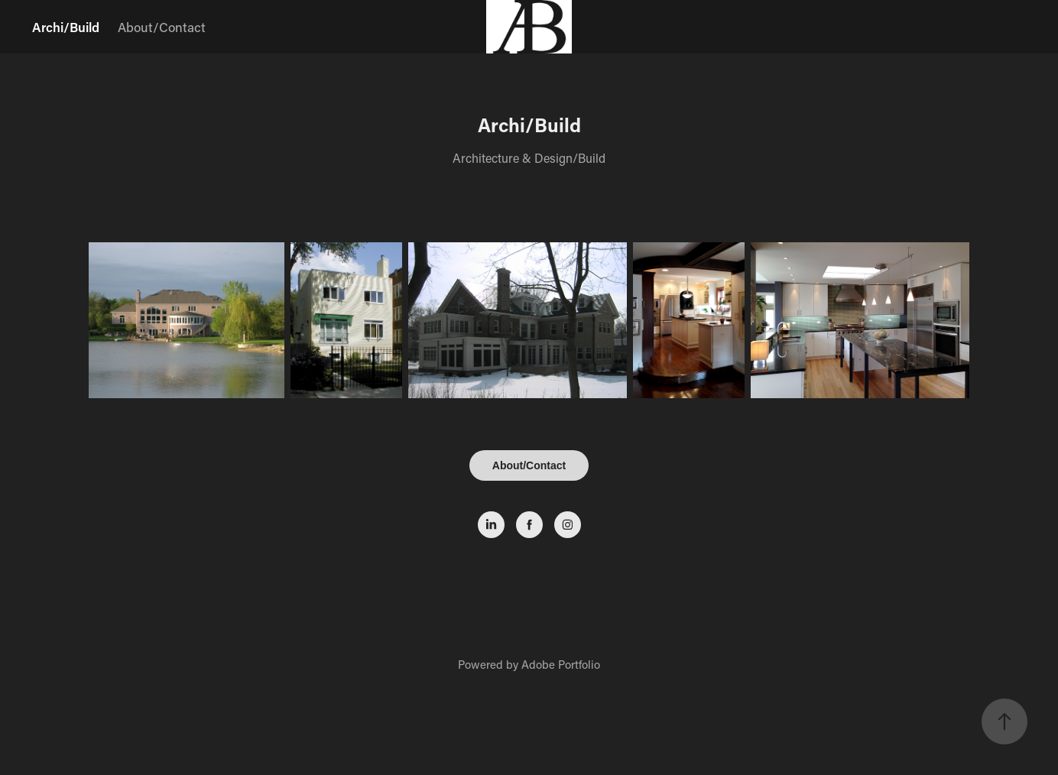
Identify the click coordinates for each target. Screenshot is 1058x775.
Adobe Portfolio (560, 664)
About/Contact (162, 26)
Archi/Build (65, 26)
